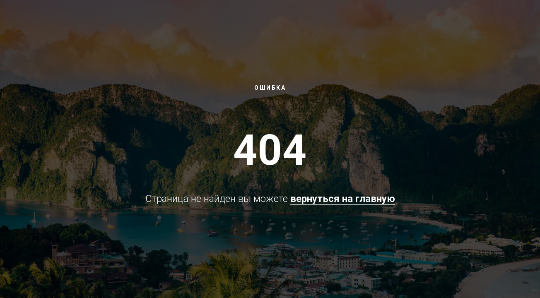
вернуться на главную (342, 198)
